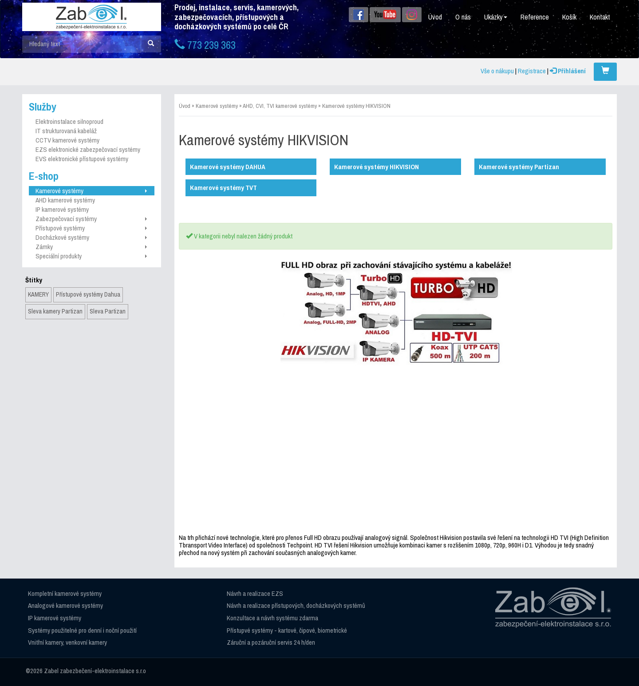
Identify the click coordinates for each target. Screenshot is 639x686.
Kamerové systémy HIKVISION (356, 106)
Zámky (91, 246)
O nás (463, 17)
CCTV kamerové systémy (67, 140)
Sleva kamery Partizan (55, 311)
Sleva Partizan (108, 311)
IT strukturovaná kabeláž (66, 130)
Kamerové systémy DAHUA (227, 166)
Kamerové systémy (91, 190)
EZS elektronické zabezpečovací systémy (88, 149)
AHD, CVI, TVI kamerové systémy (280, 106)
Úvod (435, 17)
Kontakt (600, 17)
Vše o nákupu (497, 70)
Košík (569, 17)
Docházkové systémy (91, 237)
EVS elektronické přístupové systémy (82, 158)
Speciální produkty (91, 256)
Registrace (532, 70)
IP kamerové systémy (62, 209)
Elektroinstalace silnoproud (69, 121)
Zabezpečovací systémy (91, 218)
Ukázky (495, 17)
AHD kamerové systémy (65, 200)
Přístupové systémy (91, 228)
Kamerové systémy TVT (223, 187)
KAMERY (38, 294)
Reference (535, 17)
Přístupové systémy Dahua (88, 294)
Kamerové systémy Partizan (519, 166)
